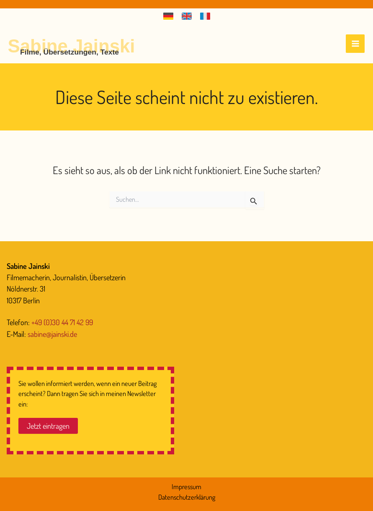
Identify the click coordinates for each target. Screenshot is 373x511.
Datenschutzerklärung (186, 497)
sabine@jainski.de (52, 334)
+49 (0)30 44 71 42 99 (62, 322)
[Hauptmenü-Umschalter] (355, 43)
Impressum (186, 486)
